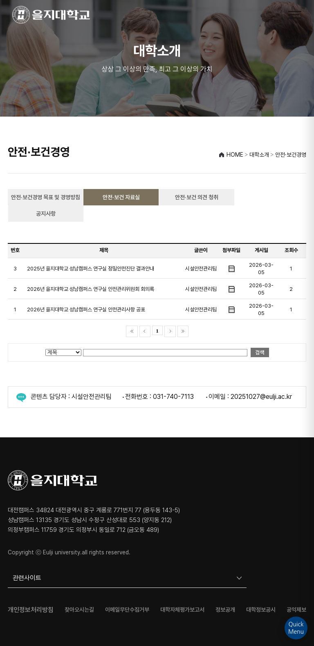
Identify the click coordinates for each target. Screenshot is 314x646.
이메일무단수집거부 (127, 610)
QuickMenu (296, 628)
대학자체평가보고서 (182, 610)
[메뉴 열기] (295, 14)
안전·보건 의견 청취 (196, 197)
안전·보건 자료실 (121, 197)
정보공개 (225, 610)
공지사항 (46, 213)
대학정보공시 (261, 610)
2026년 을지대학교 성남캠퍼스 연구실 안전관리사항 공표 (86, 309)
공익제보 (296, 610)
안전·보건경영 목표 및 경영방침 (45, 197)
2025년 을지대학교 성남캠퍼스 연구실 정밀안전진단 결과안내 (90, 269)
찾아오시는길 (79, 610)
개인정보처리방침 (31, 610)
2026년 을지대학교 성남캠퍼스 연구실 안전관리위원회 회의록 (90, 289)
